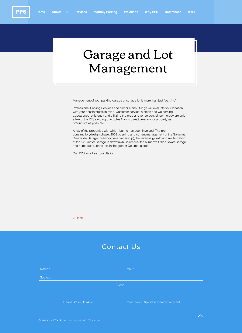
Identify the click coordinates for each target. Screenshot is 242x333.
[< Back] (77, 218)
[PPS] (21, 12)
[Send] (121, 285)
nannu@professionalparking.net (157, 302)
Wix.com (94, 320)
